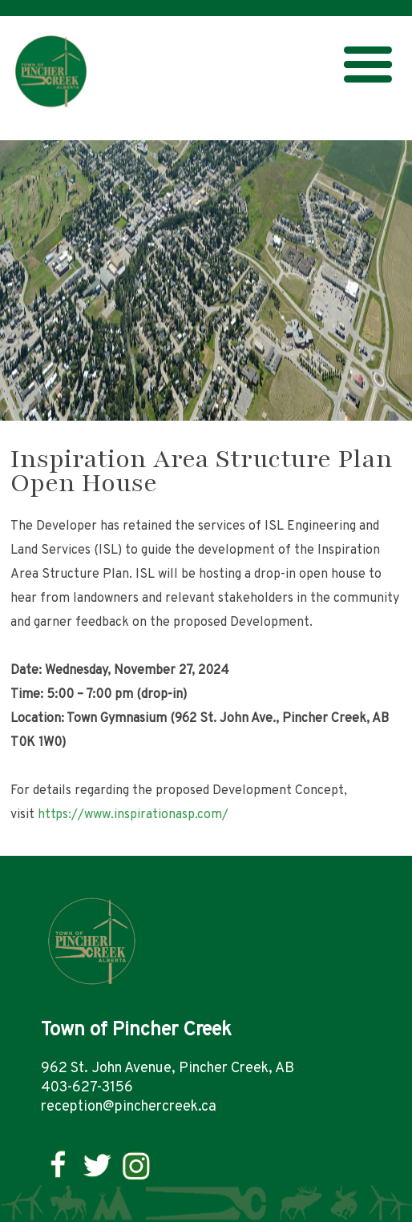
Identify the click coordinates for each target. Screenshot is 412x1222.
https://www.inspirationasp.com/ (133, 815)
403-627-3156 (87, 1088)
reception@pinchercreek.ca (128, 1107)
